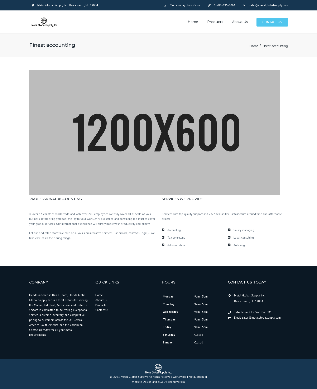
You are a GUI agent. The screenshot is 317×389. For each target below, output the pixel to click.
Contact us (272, 22)
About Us (101, 300)
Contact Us (102, 310)
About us (240, 22)
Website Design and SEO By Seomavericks (158, 382)
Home (193, 22)
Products (215, 22)
